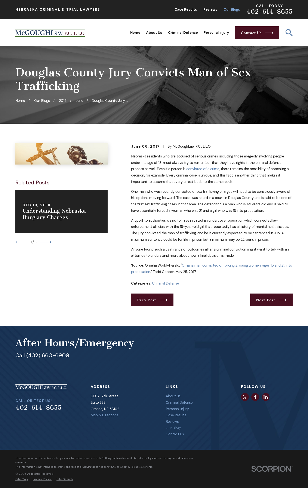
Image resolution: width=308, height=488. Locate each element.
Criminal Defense (165, 283)
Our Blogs (232, 9)
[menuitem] (21, 479)
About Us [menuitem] (154, 32)
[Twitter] (245, 397)
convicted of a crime (202, 169)
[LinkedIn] (266, 397)
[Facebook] (255, 397)
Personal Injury (177, 409)
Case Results (186, 9)
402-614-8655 (269, 11)
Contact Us (175, 434)
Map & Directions (104, 415)
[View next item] (46, 242)
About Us (173, 396)
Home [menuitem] (135, 32)
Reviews (210, 9)
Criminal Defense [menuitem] (183, 32)
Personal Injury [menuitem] (216, 32)
